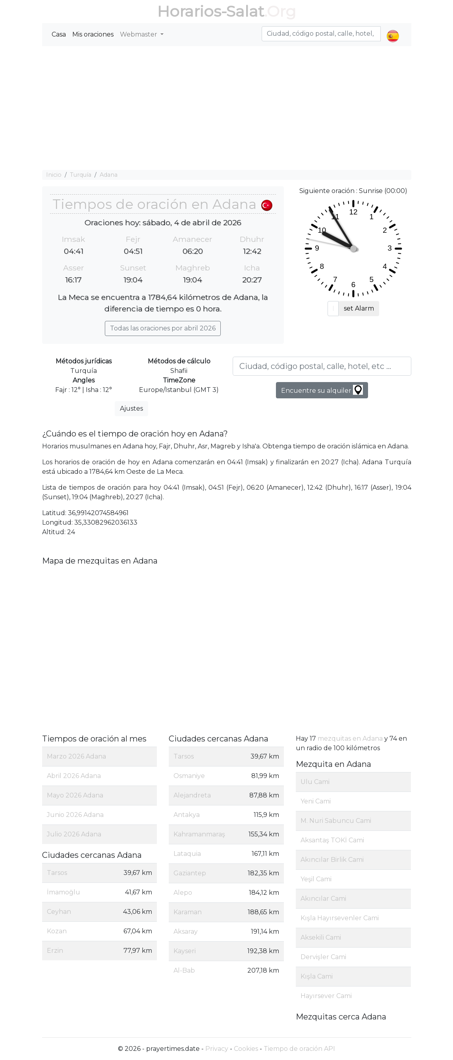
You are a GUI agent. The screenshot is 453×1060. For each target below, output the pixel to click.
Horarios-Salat (210, 11)
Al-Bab (184, 970)
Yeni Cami (316, 801)
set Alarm (359, 308)
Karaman (187, 912)
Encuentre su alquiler (322, 390)
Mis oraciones (93, 34)
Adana (109, 174)
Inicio (54, 174)
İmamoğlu (63, 892)
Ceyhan (59, 911)
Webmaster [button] (139, 34)
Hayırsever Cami (326, 996)
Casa (59, 34)
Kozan (57, 931)
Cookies (246, 1048)
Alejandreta (192, 795)
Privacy (216, 1048)
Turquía (80, 174)
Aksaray (185, 931)
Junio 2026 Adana (75, 815)
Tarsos (57, 873)
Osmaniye (189, 776)
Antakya (186, 815)
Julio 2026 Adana (74, 834)
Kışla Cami (317, 976)
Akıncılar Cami (323, 898)
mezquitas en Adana (350, 738)
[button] (393, 29)
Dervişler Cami (323, 957)
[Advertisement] (226, 108)
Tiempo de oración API (299, 1048)
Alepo (182, 892)
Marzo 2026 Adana (76, 756)
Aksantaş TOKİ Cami (332, 840)
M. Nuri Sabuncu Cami (336, 820)
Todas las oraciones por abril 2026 (163, 328)
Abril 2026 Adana (74, 776)
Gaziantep (189, 873)
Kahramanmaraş (199, 834)
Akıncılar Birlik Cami (332, 859)
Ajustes (131, 408)
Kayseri (184, 951)
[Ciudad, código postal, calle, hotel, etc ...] (322, 366)
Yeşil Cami (316, 879)
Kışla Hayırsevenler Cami (340, 918)
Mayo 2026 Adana (75, 795)
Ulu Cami (315, 782)
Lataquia (187, 853)
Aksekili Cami (321, 937)
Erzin (55, 950)
